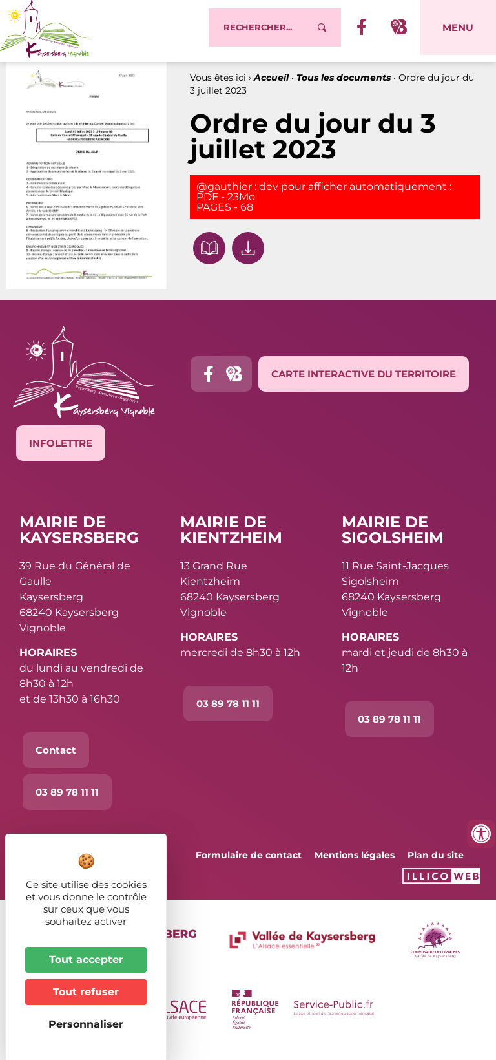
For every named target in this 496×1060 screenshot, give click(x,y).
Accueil (271, 85)
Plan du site (436, 863)
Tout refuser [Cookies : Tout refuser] (86, 992)
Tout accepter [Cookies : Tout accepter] (86, 959)
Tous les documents (343, 85)
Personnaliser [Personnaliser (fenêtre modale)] (85, 1024)
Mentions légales (355, 863)
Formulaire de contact (249, 863)
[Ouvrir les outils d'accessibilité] (481, 834)
